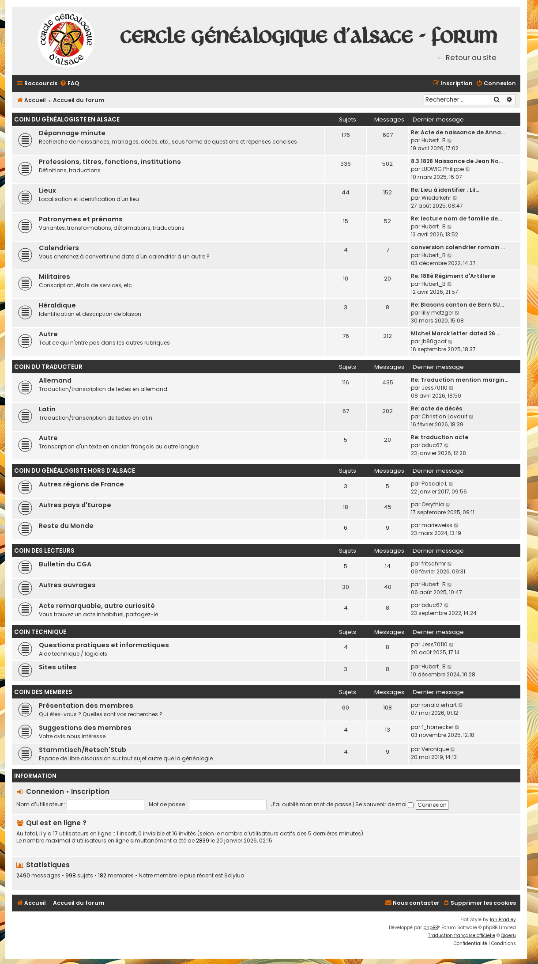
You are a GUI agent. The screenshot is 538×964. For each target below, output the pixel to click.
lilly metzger (437, 312)
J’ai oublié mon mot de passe (311, 804)
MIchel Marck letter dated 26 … (455, 333)
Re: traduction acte (439, 437)
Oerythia (432, 504)
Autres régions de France (81, 484)
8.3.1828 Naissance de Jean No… (457, 161)
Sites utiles (58, 667)
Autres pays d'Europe (75, 505)
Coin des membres (43, 692)
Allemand (55, 380)
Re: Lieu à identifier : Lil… (445, 190)
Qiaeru (508, 935)
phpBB (430, 927)
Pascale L (434, 483)
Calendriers (59, 247)
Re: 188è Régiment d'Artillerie (453, 276)
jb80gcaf (434, 341)
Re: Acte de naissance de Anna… (458, 132)
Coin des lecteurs (44, 551)
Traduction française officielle (461, 935)
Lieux (47, 190)
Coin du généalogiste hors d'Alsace (74, 471)
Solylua (234, 875)
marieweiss (436, 525)
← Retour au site (467, 58)
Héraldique (57, 305)
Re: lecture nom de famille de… (456, 218)
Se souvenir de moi (384, 804)
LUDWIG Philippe (442, 169)
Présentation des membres (86, 705)
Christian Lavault (444, 416)
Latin (47, 409)
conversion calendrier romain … (458, 247)
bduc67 (432, 445)
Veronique (435, 749)
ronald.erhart (439, 705)
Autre (48, 334)
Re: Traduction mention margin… (459, 379)
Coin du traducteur (48, 367)
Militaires (54, 276)
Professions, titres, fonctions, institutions (110, 161)
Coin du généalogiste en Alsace (67, 119)
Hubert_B (433, 140)
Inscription (90, 791)
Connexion (45, 791)
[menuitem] (69, 84)
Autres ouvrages (67, 585)
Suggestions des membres (85, 727)
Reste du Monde (66, 525)
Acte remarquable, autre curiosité (97, 605)
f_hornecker (437, 727)
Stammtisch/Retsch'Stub (82, 749)
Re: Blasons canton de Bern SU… (457, 304)
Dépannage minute (72, 133)
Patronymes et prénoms (81, 219)
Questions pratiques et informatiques (104, 645)
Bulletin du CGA (65, 564)
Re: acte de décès (436, 408)
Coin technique (40, 632)
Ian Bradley (503, 919)
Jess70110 (434, 387)
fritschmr (433, 563)
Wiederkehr (436, 197)
